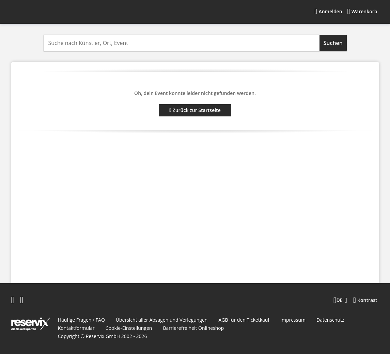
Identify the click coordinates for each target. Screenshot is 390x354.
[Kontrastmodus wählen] (365, 300)
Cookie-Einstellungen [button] (129, 328)
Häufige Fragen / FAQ (81, 320)
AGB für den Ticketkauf (243, 320)
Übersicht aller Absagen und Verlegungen (162, 320)
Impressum (293, 320)
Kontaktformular (76, 328)
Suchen (333, 43)
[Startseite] (53, 11)
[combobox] (181, 43)
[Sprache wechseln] (340, 300)
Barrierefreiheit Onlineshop (193, 328)
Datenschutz (330, 320)
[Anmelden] (328, 11)
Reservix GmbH (103, 336)
